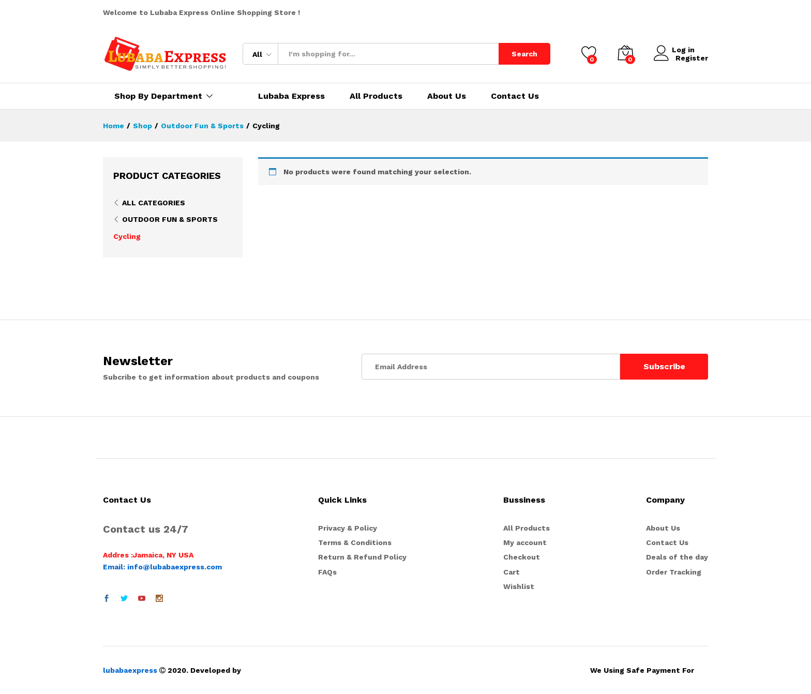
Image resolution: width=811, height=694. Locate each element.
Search (524, 54)
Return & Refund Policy (362, 557)
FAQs (327, 572)
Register (691, 58)
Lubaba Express (291, 96)
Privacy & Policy (347, 528)
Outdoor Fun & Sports (170, 219)
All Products (376, 96)
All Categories (153, 203)
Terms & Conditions (355, 542)
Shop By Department (158, 96)
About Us (446, 96)
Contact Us (515, 96)
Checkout (521, 557)
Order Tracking (673, 572)
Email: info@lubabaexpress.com (162, 567)
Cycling (127, 236)
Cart (511, 572)
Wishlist (518, 586)
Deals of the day (677, 557)
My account (525, 542)
